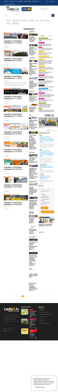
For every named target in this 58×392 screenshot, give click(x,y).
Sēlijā (37, 20)
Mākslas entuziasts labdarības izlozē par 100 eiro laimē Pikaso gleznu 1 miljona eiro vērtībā (46, 79)
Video (16, 1)
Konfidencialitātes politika (46, 367)
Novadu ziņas (41, 41)
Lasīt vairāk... (6, 55)
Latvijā (41, 20)
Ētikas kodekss (43, 369)
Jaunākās (42, 35)
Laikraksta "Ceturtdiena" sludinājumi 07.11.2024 (13, 157)
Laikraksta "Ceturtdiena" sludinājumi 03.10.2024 (13, 235)
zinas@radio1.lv (8, 383)
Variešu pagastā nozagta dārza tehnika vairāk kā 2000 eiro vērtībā (33, 96)
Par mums (42, 373)
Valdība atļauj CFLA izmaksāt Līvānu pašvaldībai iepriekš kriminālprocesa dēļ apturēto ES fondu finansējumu (46, 91)
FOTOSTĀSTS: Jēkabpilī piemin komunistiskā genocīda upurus (33, 289)
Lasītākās (50, 35)
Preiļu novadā (32, 20)
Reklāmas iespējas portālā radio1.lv (32, 258)
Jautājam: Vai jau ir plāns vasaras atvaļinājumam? (33, 186)
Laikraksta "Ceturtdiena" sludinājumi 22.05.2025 (45, 228)
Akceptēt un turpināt (39, 387)
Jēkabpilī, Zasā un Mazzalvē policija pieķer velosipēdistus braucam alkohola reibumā (33, 239)
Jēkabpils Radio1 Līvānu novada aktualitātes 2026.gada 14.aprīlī (33, 57)
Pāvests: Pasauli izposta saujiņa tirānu (46, 83)
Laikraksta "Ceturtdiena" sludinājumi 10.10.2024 (13, 209)
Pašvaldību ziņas (42, 68)
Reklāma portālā (35, 1)
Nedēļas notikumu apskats (43, 54)
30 (40, 348)
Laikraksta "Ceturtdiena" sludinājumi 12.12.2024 (13, 50)
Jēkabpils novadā (16, 20)
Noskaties (6, 1)
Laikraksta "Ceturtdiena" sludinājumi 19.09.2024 (13, 261)
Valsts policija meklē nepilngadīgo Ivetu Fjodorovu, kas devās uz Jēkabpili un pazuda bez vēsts (33, 77)
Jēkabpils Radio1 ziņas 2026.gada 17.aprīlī (32, 42)
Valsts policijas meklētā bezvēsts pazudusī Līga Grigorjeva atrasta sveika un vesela (33, 145)
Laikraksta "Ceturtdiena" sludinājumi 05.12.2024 (13, 76)
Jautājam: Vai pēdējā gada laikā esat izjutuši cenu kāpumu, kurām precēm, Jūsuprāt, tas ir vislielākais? (33, 202)
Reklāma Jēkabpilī (27, 1)
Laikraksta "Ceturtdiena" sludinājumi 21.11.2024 (13, 131)
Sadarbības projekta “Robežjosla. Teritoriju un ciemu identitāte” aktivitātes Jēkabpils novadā (46, 100)
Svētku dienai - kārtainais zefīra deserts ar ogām (33, 113)
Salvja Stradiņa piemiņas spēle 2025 (33, 325)
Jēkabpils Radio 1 (15, 23)
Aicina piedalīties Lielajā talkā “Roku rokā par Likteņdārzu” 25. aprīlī (33, 366)
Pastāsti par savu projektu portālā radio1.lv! (33, 272)
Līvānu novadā (24, 20)
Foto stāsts (11, 1)
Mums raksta (47, 20)
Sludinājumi (20, 1)
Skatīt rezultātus (47, 206)
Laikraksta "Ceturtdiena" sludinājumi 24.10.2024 (13, 183)
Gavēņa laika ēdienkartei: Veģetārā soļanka (32, 127)
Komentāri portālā (44, 364)
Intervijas (8, 23)
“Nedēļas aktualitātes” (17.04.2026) (45, 55)
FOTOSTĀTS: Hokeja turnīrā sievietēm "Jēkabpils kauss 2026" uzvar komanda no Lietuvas (33, 307)
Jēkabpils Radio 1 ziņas (43, 38)
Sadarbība (42, 362)
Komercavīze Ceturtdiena (9, 4)
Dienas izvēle (41, 72)
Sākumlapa (8, 20)
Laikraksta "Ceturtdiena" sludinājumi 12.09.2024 (13, 287)
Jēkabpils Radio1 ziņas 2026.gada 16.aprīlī (46, 86)
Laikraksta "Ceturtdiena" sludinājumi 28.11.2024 (13, 102)
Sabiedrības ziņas (42, 98)
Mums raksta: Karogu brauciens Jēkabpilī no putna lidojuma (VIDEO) (33, 339)
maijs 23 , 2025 (42, 231)
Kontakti (42, 371)
